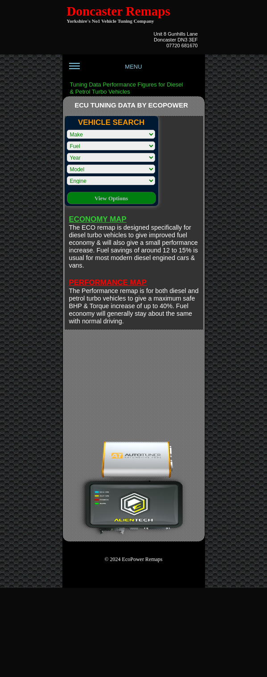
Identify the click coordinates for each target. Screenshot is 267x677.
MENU (105, 70)
